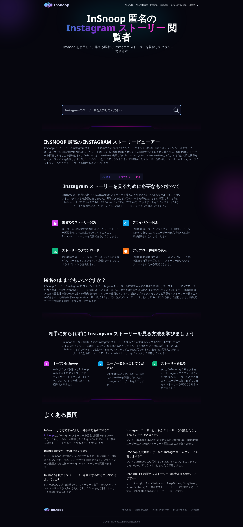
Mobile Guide (141, 509)
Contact (195, 509)
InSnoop (56, 5)
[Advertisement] (121, 80)
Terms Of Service (161, 509)
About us (126, 509)
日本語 (194, 5)
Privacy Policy (180, 509)
